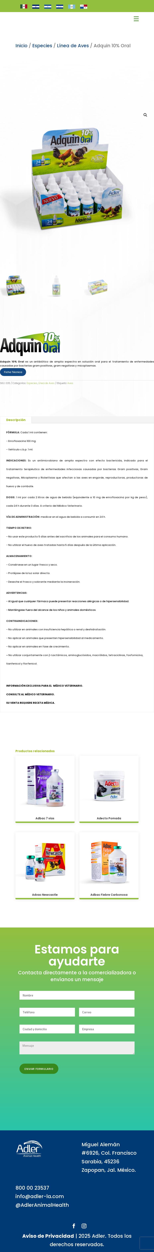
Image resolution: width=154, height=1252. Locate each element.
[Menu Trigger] (136, 18)
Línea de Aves (46, 383)
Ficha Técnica (13, 372)
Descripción (15, 420)
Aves (70, 383)
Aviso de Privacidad (48, 1236)
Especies (32, 383)
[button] (145, 115)
